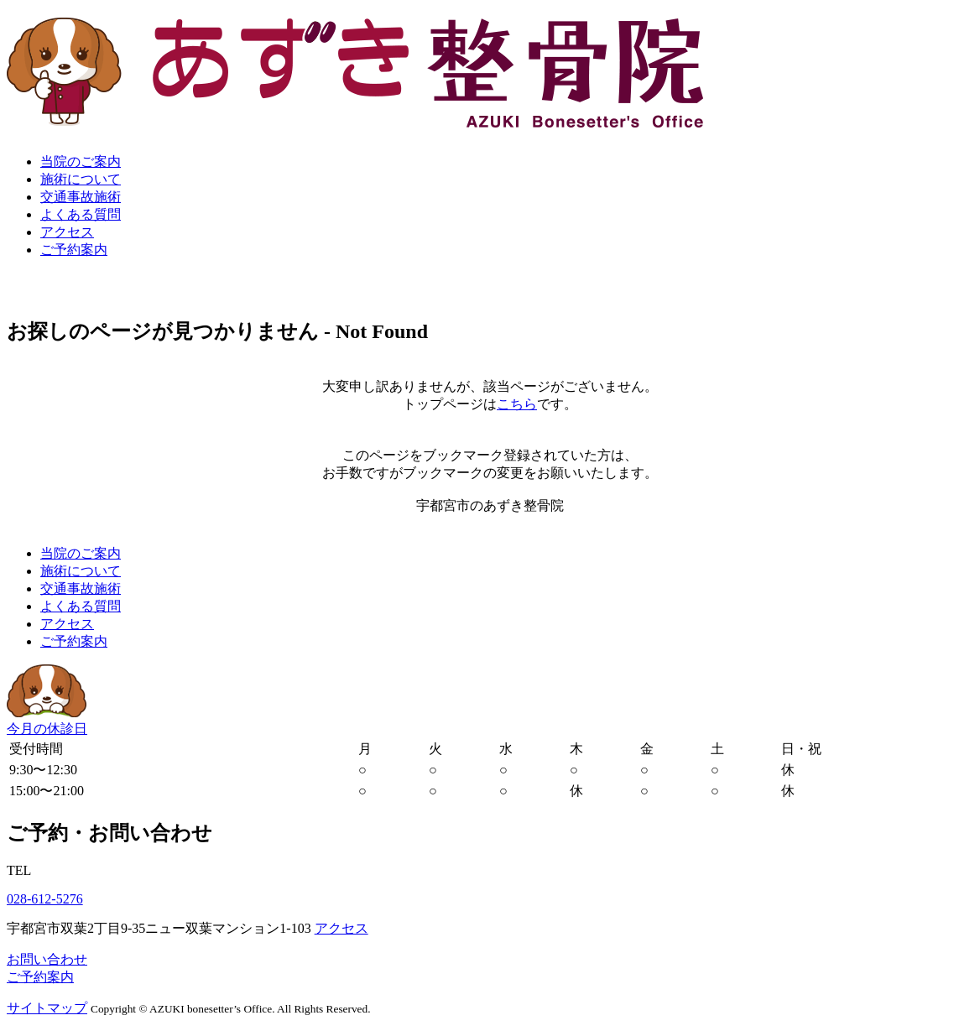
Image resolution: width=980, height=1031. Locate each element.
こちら (517, 404)
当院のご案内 (80, 161)
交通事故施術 (80, 197)
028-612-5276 (45, 899)
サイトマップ (47, 1008)
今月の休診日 (47, 728)
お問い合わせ (47, 959)
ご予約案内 (73, 249)
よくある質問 (80, 214)
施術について (80, 179)
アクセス (67, 232)
